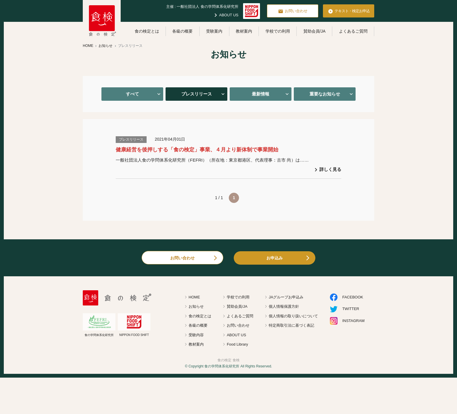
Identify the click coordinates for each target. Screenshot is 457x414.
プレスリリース (196, 93)
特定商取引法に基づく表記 (291, 325)
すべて (132, 93)
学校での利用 (278, 31)
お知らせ (196, 306)
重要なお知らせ (325, 93)
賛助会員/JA (314, 31)
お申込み (274, 258)
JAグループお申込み (286, 297)
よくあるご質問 (353, 31)
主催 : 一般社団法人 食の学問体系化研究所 (202, 6)
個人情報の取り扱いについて (293, 316)
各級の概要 (182, 31)
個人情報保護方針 (284, 306)
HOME (194, 297)
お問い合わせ (292, 11)
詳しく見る (326, 169)
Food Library (237, 344)
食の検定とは (147, 31)
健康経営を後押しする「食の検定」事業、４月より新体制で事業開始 (197, 150)
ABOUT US (225, 15)
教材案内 (244, 31)
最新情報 (260, 93)
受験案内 (214, 31)
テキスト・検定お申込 (349, 11)
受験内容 (196, 335)
